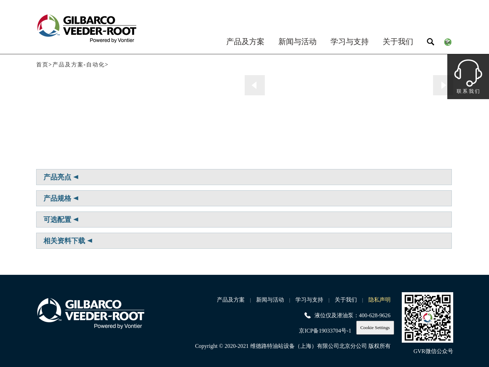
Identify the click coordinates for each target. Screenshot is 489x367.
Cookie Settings (375, 327)
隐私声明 (379, 300)
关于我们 (398, 41)
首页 (42, 64)
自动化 (95, 64)
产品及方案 (245, 41)
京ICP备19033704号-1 (325, 331)
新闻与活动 (297, 41)
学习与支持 (350, 41)
